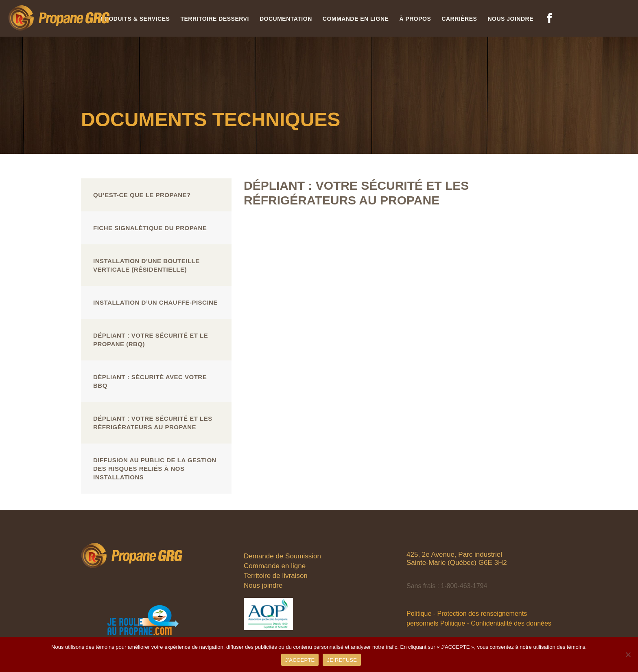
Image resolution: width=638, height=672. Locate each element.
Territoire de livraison (276, 576)
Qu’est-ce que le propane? (142, 194)
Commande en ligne (356, 18)
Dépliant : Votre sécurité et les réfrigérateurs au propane (152, 422)
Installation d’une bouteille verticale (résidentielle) (146, 265)
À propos (415, 18)
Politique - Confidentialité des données (495, 623)
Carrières (459, 18)
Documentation (286, 18)
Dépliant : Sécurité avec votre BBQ (150, 381)
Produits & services (135, 18)
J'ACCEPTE (300, 660)
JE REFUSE (342, 660)
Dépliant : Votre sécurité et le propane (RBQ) (150, 339)
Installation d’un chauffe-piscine (155, 302)
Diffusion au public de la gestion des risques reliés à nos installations (154, 469)
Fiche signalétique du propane (150, 227)
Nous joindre (510, 18)
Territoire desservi (214, 18)
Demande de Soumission (282, 556)
